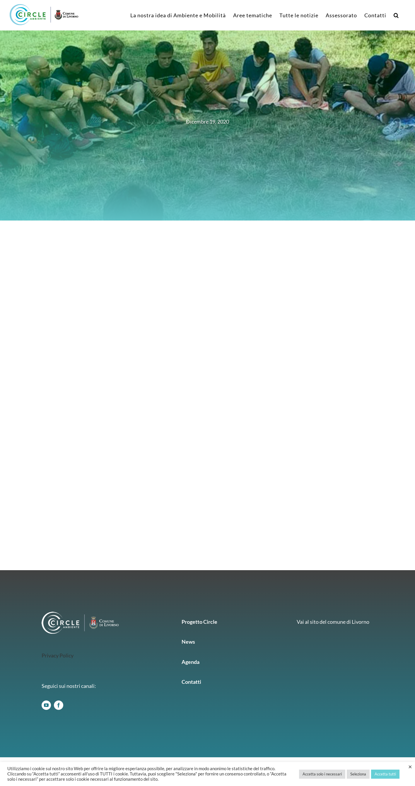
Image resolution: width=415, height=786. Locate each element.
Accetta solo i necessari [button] (322, 774)
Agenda (190, 662)
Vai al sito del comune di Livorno (333, 621)
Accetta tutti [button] (385, 774)
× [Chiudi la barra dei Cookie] (410, 766)
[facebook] (58, 705)
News (188, 641)
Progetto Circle (199, 621)
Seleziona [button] (358, 774)
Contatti (191, 682)
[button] (396, 15)
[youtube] (46, 705)
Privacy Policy (58, 655)
